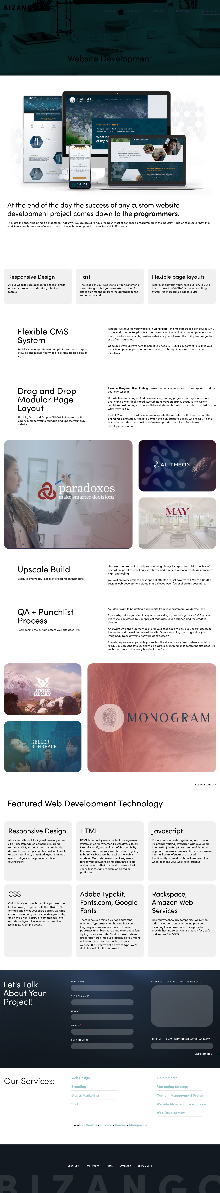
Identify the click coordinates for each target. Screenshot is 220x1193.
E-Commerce (167, 1077)
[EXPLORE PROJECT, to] (68, 494)
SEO (74, 1104)
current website (81, 1040)
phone (76, 1025)
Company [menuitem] (158, 10)
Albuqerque (138, 1124)
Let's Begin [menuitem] (209, 10)
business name (80, 996)
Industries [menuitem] (183, 10)
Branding (78, 1086)
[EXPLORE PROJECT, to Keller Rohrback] (43, 746)
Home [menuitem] (109, 1165)
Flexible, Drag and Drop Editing (128, 388)
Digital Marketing (85, 1095)
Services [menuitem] (109, 10)
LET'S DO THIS (203, 1054)
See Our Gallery (22, 235)
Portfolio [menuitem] (134, 10)
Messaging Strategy (173, 1086)
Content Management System (180, 1095)
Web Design (80, 1077)
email (75, 1010)
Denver (120, 1124)
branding (114, 418)
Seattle (91, 1124)
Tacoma (106, 1124)
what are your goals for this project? (176, 981)
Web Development (171, 1112)
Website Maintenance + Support (182, 1104)
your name (78, 981)
